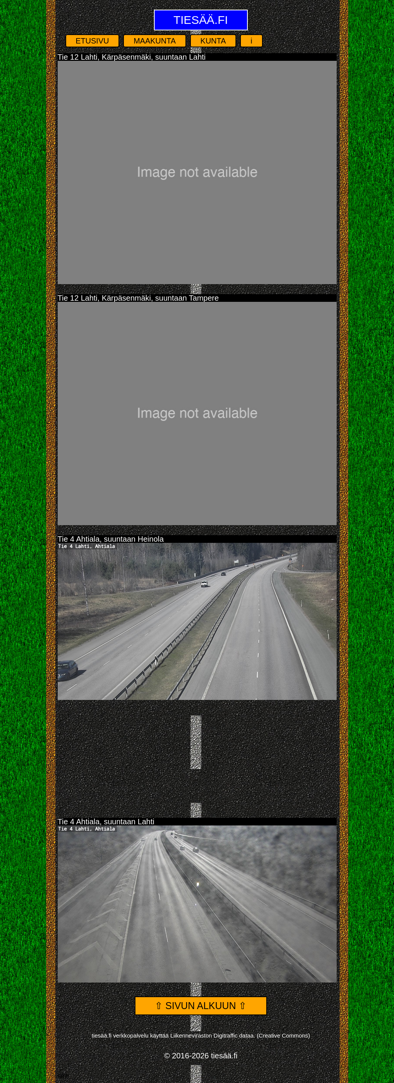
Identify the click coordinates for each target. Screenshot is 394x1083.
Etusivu (92, 41)
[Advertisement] (197, 756)
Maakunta (155, 41)
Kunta (213, 41)
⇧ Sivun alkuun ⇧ (201, 1005)
